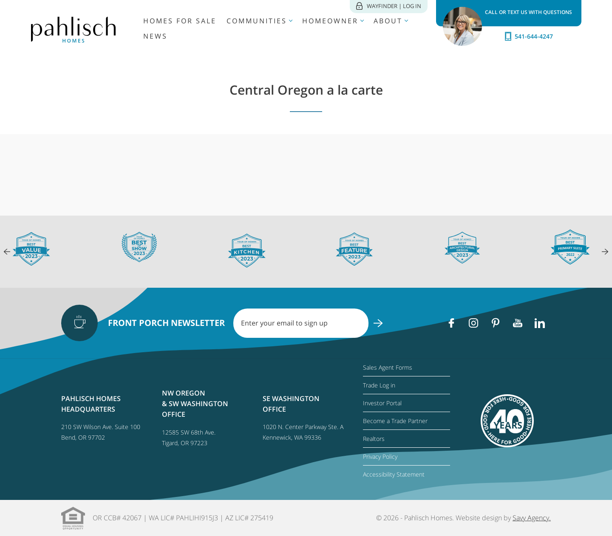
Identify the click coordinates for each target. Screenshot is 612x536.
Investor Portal (382, 403)
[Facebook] (451, 323)
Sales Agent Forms (387, 367)
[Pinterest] (495, 323)
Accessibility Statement (394, 474)
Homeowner (330, 20)
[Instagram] (473, 323)
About (388, 20)
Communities (257, 20)
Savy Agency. (532, 517)
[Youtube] (517, 323)
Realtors (374, 439)
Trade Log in (379, 385)
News (155, 36)
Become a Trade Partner (395, 421)
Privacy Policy (380, 456)
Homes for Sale (179, 20)
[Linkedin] (539, 323)
